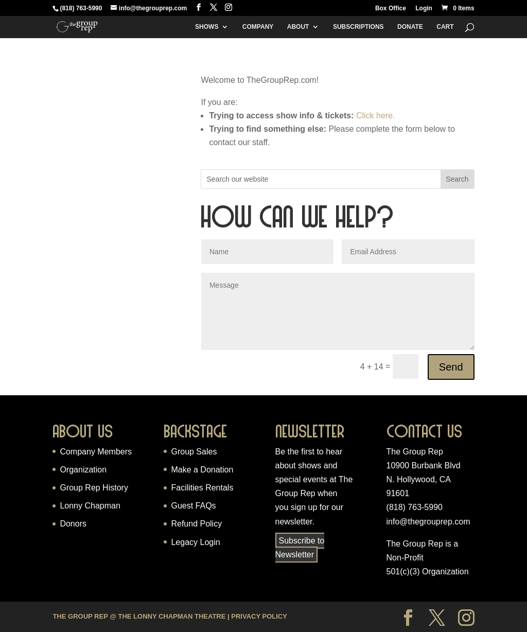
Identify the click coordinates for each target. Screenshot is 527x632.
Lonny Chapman (90, 505)
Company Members (96, 451)
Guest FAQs (193, 505)
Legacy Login (195, 542)
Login (423, 8)
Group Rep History (94, 487)
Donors (73, 523)
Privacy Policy (259, 616)
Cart (444, 26)
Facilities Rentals (202, 487)
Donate (410, 26)
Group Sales (194, 451)
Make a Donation (202, 469)
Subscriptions (358, 26)
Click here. (375, 115)
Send (451, 367)
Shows (206, 26)
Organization (83, 469)
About (298, 26)
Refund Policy (196, 523)
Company (257, 26)
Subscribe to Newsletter (300, 547)
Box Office (390, 8)
